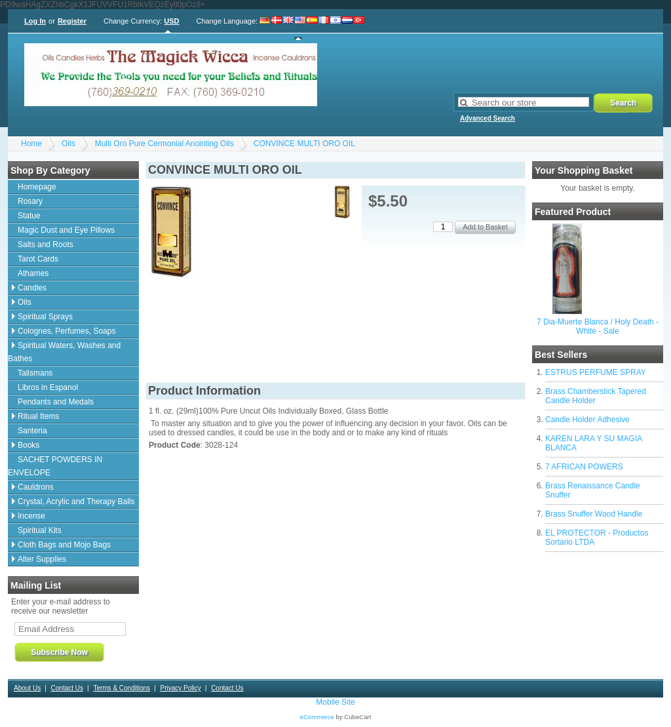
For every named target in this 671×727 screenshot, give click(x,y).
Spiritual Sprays (45, 316)
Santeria (32, 430)
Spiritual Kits (40, 530)
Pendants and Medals (56, 401)
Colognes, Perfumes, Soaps (66, 331)
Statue (29, 215)
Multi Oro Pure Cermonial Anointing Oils (164, 143)
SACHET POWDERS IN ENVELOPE (55, 466)
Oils (68, 143)
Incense (31, 516)
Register (72, 21)
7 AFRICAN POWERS (584, 466)
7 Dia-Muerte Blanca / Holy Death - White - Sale (598, 326)
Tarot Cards (38, 259)
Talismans (35, 373)
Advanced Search (487, 118)
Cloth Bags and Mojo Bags (64, 544)
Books (28, 445)
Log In (35, 21)
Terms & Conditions (121, 688)
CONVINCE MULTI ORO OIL (304, 143)
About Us (27, 688)
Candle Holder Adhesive (587, 419)
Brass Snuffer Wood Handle (593, 514)
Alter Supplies (42, 559)
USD (171, 21)
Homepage (37, 186)
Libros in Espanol (48, 387)
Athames (33, 273)
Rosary (30, 201)
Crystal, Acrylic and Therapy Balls (76, 501)
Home (31, 143)
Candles (32, 287)
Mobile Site (335, 702)
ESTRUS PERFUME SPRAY (595, 372)
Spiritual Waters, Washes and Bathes (64, 352)
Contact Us (67, 688)
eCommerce (317, 716)
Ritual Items (38, 416)
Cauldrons (36, 487)
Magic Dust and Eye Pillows (66, 230)
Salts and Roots (45, 244)
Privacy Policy (180, 688)
